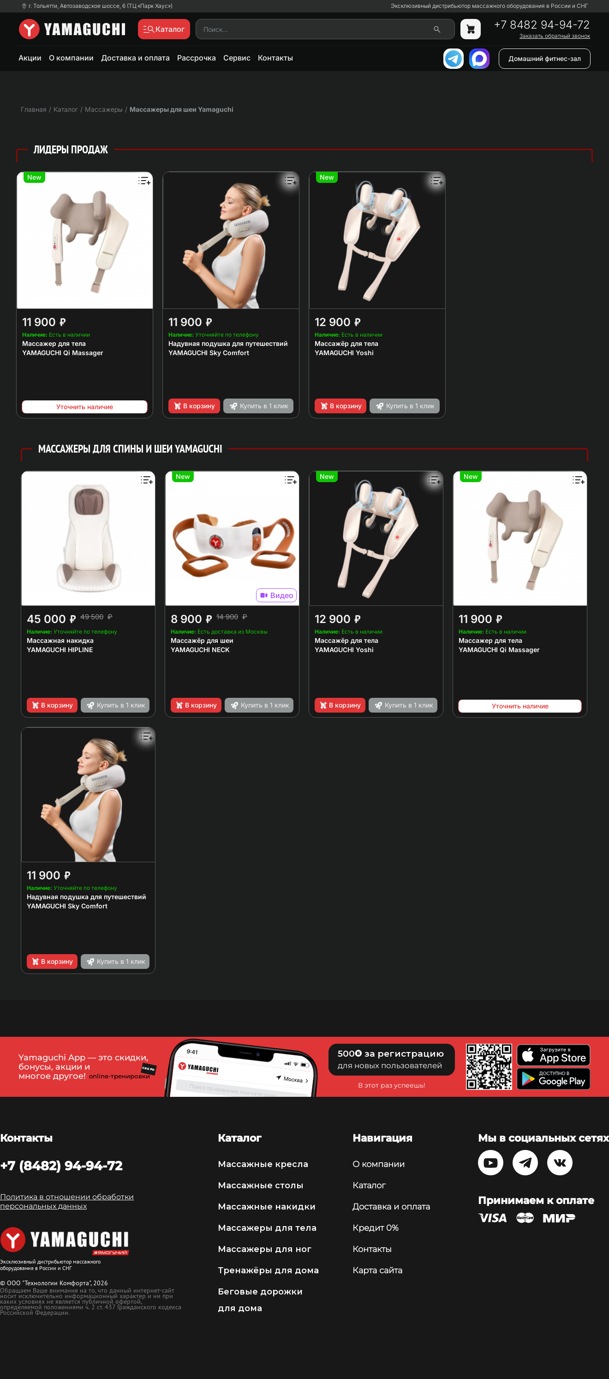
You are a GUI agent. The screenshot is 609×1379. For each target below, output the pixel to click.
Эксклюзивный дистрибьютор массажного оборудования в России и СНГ (489, 6)
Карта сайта (377, 1270)
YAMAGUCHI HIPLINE (60, 649)
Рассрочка (196, 57)
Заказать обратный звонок (554, 36)
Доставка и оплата (135, 57)
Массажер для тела (54, 343)
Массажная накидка (60, 640)
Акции (30, 57)
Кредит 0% (375, 1228)
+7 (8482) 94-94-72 (61, 1165)
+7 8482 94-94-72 (542, 25)
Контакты (275, 57)
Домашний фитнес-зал (544, 58)
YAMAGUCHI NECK (200, 649)
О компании (71, 57)
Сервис (237, 57)
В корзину (194, 406)
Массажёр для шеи (202, 640)
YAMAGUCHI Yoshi (344, 353)
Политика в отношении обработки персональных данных (67, 1201)
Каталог (368, 1185)
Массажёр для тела (346, 343)
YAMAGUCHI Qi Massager (62, 353)
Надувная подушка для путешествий (228, 343)
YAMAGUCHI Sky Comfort (208, 353)
